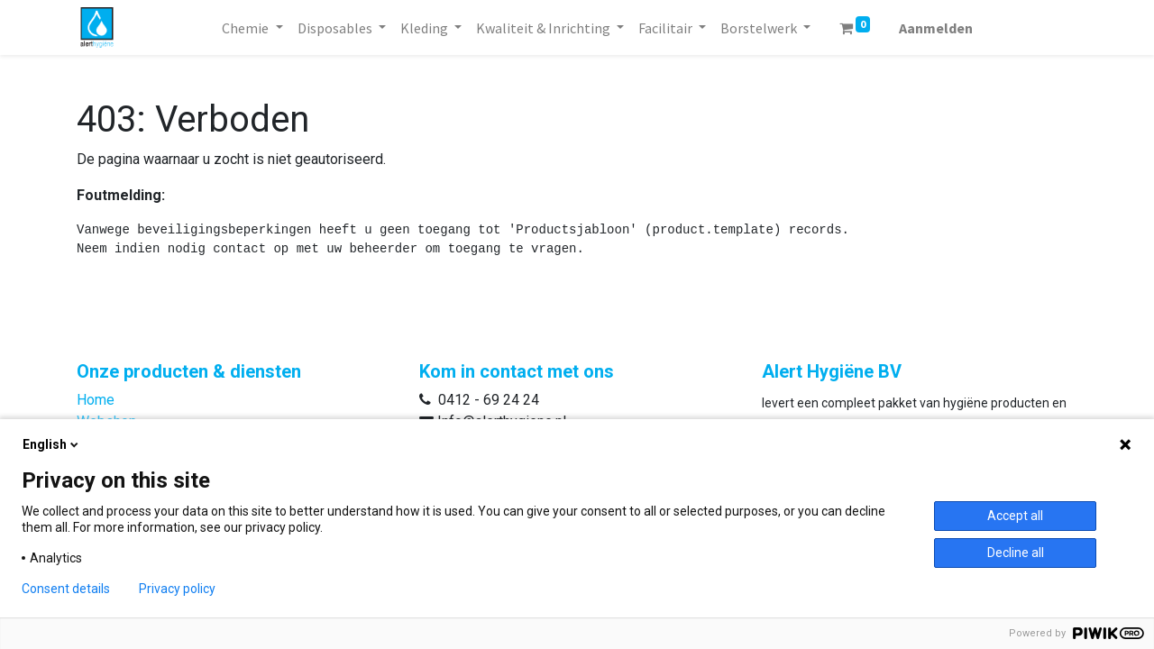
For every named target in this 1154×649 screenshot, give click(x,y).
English (52, 444)
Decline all (1015, 552)
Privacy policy (177, 588)
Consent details (66, 588)
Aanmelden (936, 28)
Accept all (1015, 515)
